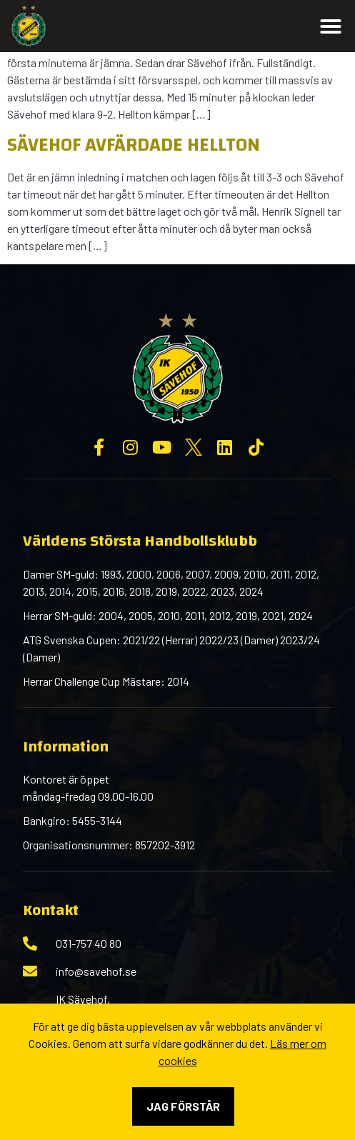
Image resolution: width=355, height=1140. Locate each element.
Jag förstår (183, 1106)
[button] (331, 26)
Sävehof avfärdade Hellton (133, 145)
